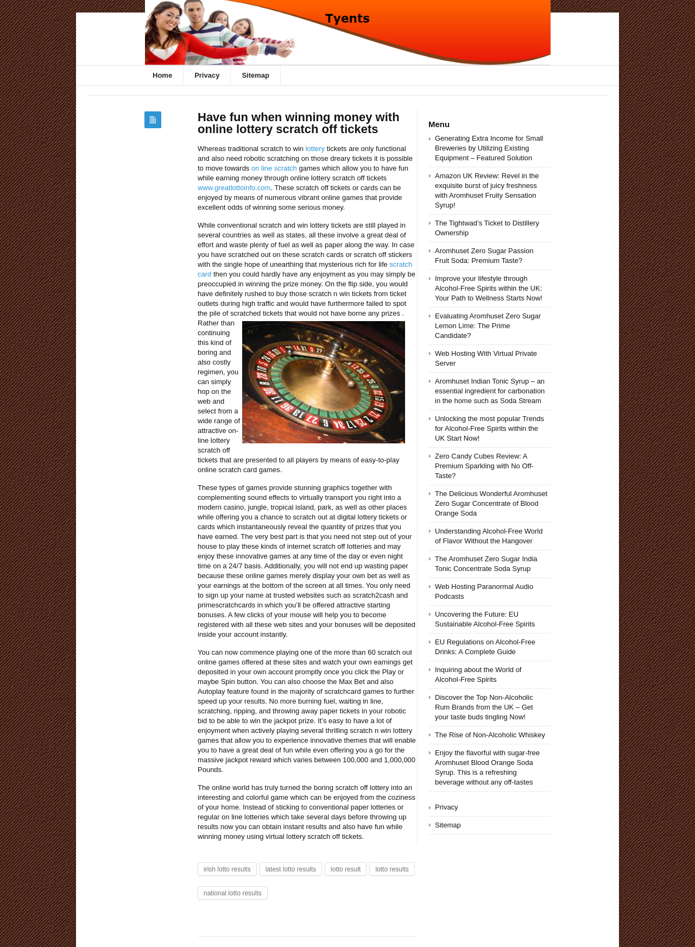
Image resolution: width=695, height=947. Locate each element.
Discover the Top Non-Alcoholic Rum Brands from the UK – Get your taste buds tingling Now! (484, 707)
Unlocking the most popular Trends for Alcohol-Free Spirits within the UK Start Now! (489, 428)
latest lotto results (291, 869)
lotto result (346, 869)
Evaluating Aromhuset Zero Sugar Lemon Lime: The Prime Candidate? (488, 326)
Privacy (206, 75)
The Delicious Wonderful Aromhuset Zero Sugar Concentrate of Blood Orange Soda (491, 503)
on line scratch (274, 168)
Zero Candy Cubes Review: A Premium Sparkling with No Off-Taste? (484, 466)
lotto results (391, 869)
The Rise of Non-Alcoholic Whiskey (490, 735)
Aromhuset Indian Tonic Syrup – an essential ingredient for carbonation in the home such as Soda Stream (490, 391)
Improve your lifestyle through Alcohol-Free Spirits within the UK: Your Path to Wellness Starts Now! (488, 288)
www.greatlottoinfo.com (234, 188)
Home (162, 75)
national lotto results (233, 893)
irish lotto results (227, 869)
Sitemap (255, 75)
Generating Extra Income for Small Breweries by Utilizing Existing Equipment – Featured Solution (489, 148)
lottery (315, 149)
